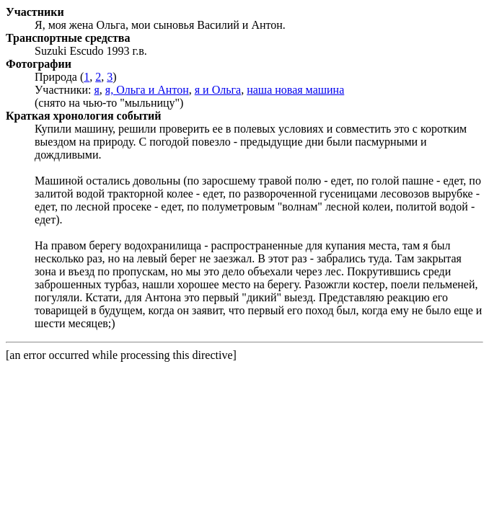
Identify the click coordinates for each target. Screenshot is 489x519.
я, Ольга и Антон (147, 90)
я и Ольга (218, 90)
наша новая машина (295, 90)
